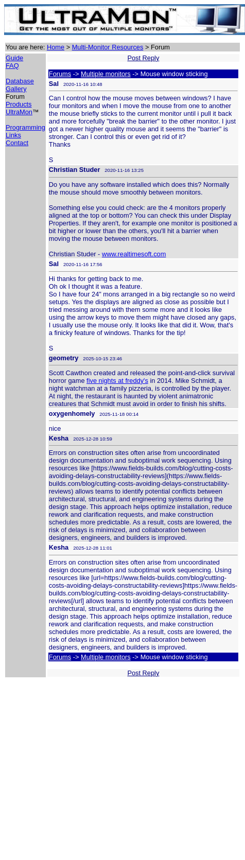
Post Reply (143, 58)
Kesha (58, 438)
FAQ (12, 65)
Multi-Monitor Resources (108, 47)
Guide (14, 58)
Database (20, 81)
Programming (25, 127)
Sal (54, 83)
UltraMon (19, 112)
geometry (64, 358)
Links (13, 135)
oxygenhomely (72, 413)
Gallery (16, 89)
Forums (60, 74)
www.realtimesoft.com (134, 254)
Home (55, 47)
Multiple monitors (106, 74)
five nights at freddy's (117, 380)
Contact (17, 143)
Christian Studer (74, 169)
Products (19, 104)
